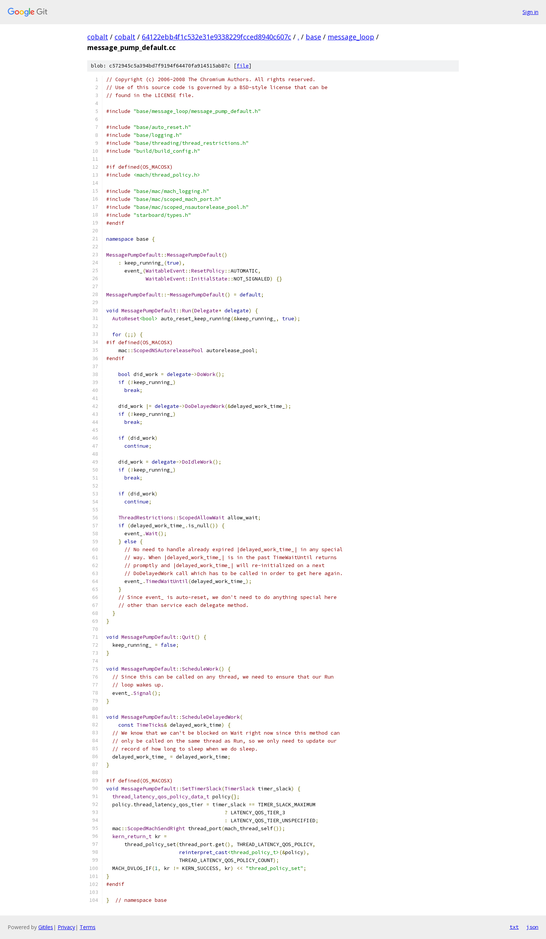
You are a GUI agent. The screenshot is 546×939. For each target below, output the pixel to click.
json (532, 926)
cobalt (97, 36)
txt (514, 926)
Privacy (66, 927)
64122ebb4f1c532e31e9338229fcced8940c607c (216, 36)
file (243, 66)
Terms (88, 927)
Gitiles (45, 927)
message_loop (351, 36)
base (313, 36)
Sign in (530, 12)
